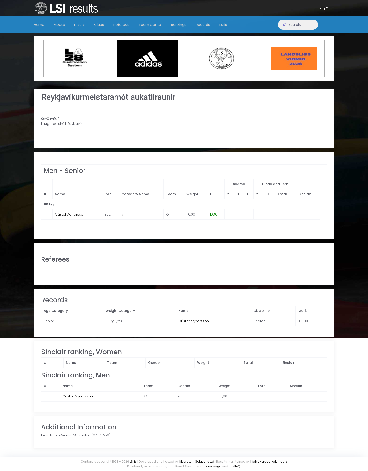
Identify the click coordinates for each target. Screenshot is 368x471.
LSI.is (133, 461)
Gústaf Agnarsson (70, 219)
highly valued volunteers (269, 461)
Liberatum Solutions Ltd (196, 461)
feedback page (209, 466)
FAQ (237, 466)
